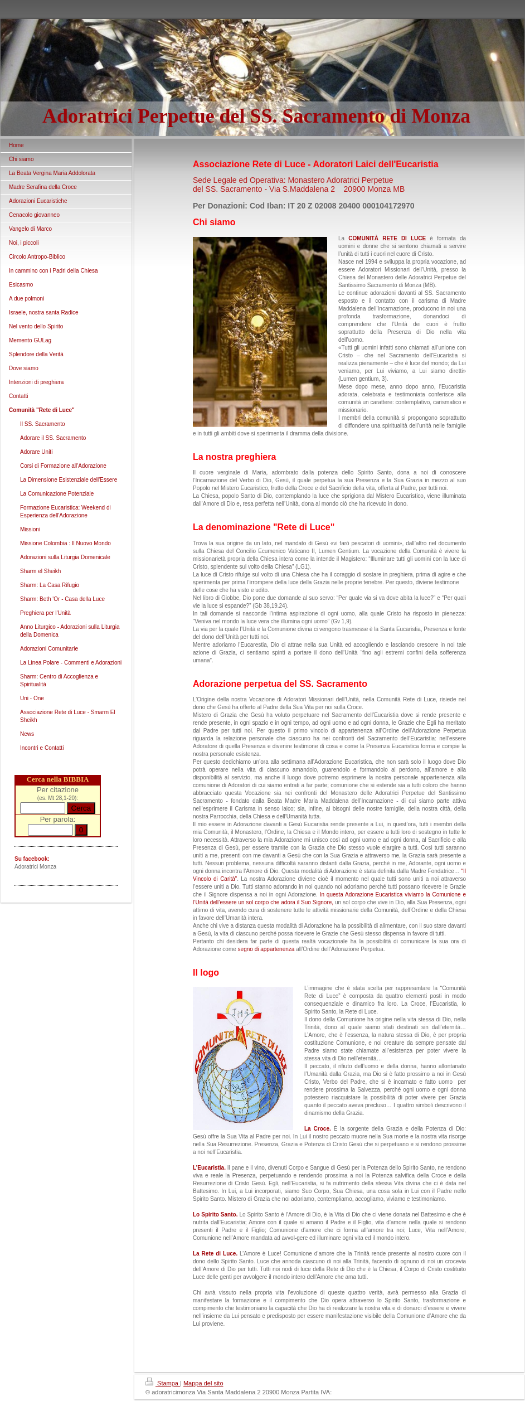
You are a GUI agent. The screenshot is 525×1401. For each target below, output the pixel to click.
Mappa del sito (203, 1383)
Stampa (162, 1383)
